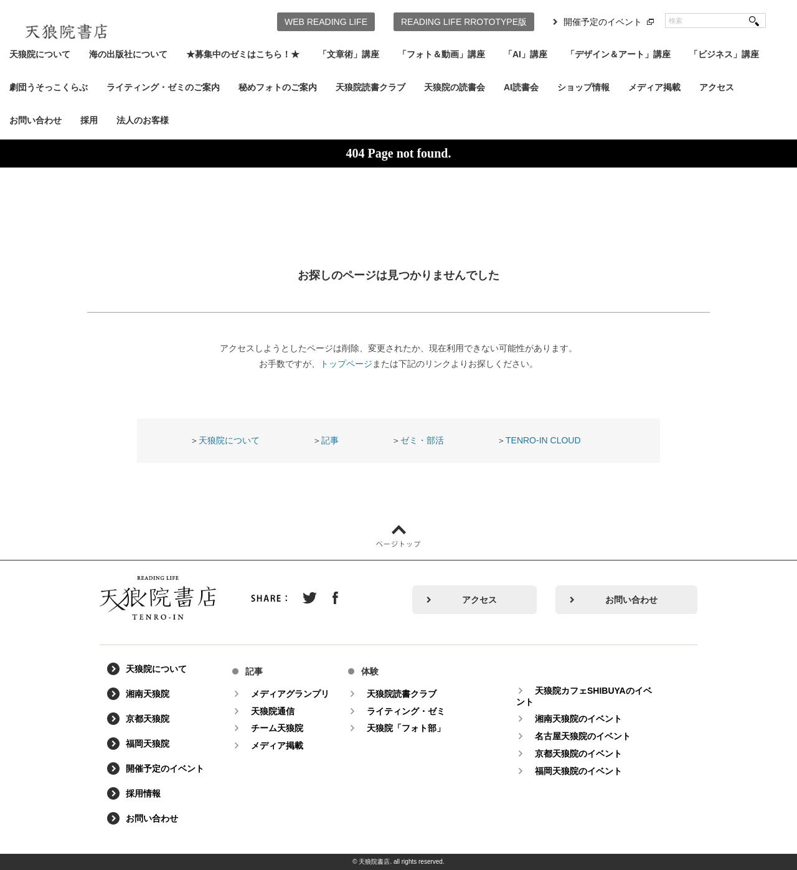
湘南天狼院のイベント (578, 719)
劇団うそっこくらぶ (48, 87)
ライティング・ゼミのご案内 (163, 87)
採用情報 (143, 793)
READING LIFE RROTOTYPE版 (464, 22)
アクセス (716, 87)
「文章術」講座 (348, 54)
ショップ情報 (583, 87)
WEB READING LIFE (326, 22)
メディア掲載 (654, 87)
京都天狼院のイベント (578, 754)
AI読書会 (521, 87)
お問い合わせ (35, 120)
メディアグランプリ (290, 694)
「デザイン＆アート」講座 (618, 54)
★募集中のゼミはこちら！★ (242, 54)
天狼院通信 (273, 711)
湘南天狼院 (147, 694)
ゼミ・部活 (422, 440)
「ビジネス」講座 (724, 54)
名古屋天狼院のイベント (583, 736)
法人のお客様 (142, 120)
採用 (89, 120)
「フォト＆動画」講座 (441, 54)
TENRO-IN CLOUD (543, 440)
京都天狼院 (147, 719)
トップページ (346, 364)
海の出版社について (128, 54)
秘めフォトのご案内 (277, 87)
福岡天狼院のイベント (578, 771)
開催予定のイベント (603, 22)
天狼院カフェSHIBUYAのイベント (584, 696)
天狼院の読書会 (454, 87)
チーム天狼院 (277, 728)
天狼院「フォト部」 (406, 728)
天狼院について (39, 54)
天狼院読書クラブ (370, 87)
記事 (330, 440)
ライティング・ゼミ (406, 711)
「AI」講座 (525, 54)
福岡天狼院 (147, 744)
